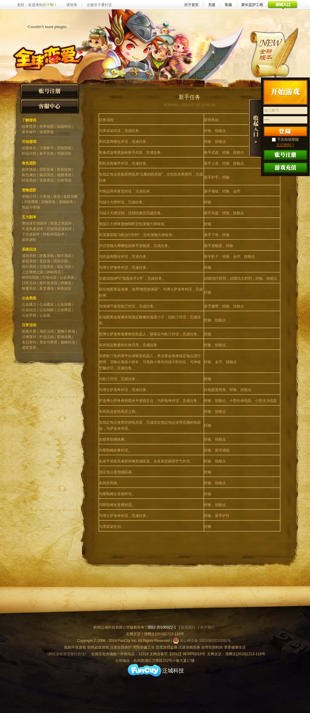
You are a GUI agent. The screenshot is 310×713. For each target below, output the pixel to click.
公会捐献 (46, 310)
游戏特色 (64, 126)
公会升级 (29, 315)
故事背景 (29, 126)
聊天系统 (64, 256)
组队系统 (64, 266)
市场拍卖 (49, 277)
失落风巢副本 (33, 229)
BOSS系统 (30, 277)
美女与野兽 (48, 342)
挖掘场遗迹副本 (59, 229)
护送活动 (46, 337)
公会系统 (67, 277)
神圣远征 (64, 288)
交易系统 (46, 266)
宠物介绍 (29, 196)
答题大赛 (29, 331)
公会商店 (64, 310)
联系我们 (188, 627)
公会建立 (29, 304)
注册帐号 (46, 148)
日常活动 (29, 283)
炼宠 (57, 196)
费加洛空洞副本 (34, 223)
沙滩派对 (29, 337)
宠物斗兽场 (66, 331)
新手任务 (46, 153)
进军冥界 (29, 348)
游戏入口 (282, 4)
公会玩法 (29, 310)
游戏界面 (46, 132)
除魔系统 (46, 256)
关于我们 (207, 627)
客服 (228, 5)
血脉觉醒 (70, 196)
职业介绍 (29, 153)
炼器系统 (46, 175)
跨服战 (66, 283)
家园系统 (29, 261)
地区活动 (46, 331)
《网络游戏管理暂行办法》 (66, 654)
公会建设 (46, 304)
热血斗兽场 (31, 207)
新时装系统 (48, 283)
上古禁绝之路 (33, 272)
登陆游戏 (64, 148)
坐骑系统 (46, 180)
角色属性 (29, 175)
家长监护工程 (252, 5)
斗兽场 (44, 196)
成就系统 (29, 256)
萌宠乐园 (60, 261)
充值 (211, 5)
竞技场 (44, 261)
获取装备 (46, 169)
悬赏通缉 (46, 288)
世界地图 (46, 126)
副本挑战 (29, 169)
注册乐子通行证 (99, 5)
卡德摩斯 (31, 202)
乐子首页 (191, 5)
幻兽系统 (64, 180)
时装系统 (29, 180)
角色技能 (64, 169)
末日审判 (29, 342)
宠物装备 (48, 202)
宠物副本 (66, 202)
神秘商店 (54, 272)
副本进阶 (29, 240)
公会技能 (64, 304)
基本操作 (29, 132)
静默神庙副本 (54, 234)
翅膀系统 (64, 175)
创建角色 (29, 148)
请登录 (71, 5)
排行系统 (29, 266)
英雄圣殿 (64, 337)
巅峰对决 (68, 342)
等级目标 (64, 153)
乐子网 (48, 5)
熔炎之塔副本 (61, 223)
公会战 (44, 315)
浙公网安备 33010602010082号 (202, 641)
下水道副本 (31, 234)
